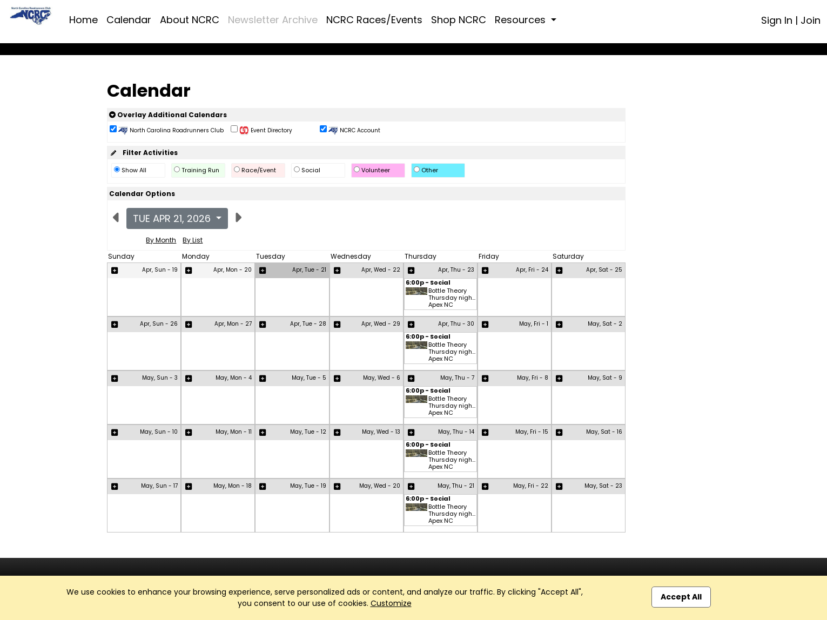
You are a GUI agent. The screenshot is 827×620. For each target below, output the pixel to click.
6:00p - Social (428, 283)
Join (811, 20)
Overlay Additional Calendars (168, 114)
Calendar (128, 19)
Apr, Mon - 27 (233, 324)
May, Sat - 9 (605, 378)
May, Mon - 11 (234, 432)
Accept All (681, 596)
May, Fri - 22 (530, 486)
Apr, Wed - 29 (380, 324)
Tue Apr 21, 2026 (173, 218)
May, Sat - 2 (605, 324)
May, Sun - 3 (160, 378)
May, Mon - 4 (234, 378)
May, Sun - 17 (159, 486)
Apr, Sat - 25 (604, 270)
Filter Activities (143, 152)
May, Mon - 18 (232, 486)
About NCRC (189, 19)
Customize (391, 603)
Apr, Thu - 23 (456, 270)
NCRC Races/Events (374, 19)
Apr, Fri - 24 (532, 270)
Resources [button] (521, 19)
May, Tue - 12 (308, 432)
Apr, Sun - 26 (159, 324)
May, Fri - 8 (532, 378)
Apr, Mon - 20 (232, 270)
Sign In (776, 20)
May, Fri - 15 (531, 432)
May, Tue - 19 (308, 486)
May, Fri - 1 (533, 324)
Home (83, 19)
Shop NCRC (458, 19)
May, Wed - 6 (381, 378)
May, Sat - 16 (604, 432)
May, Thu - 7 (457, 378)
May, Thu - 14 (456, 432)
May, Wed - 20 (379, 486)
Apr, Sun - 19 (160, 270)
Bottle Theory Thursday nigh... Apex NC (451, 298)
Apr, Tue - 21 (309, 270)
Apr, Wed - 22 (380, 270)
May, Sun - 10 (159, 432)
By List (193, 240)
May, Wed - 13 (381, 432)
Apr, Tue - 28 (308, 324)
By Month (161, 240)
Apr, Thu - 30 (456, 324)
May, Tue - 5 (309, 378)
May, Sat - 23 (603, 486)
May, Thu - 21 (456, 486)
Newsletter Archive (273, 19)
